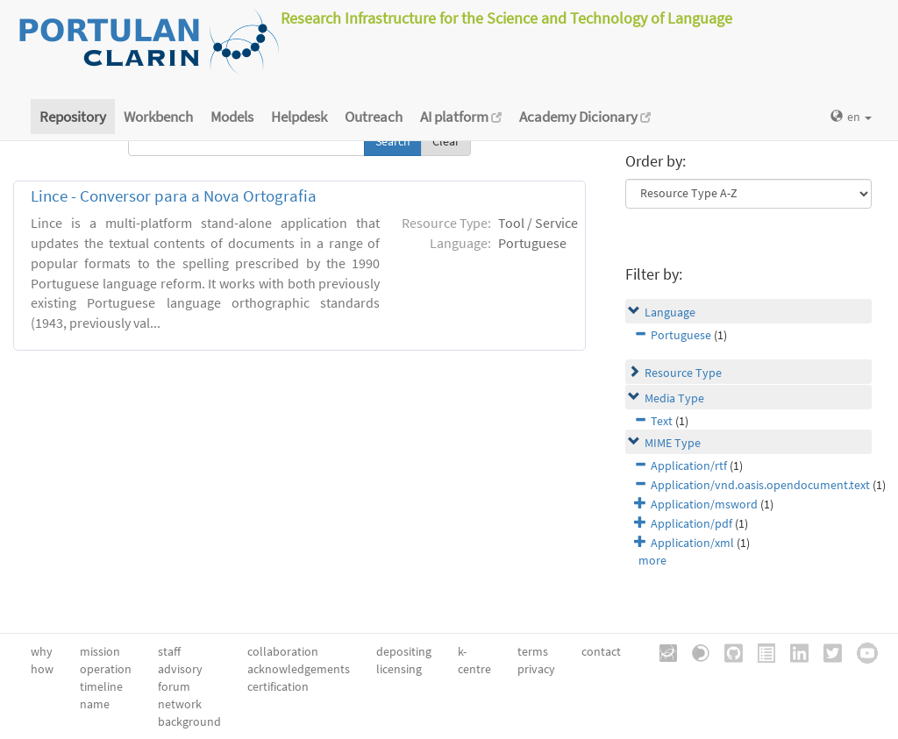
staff (169, 651)
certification (278, 686)
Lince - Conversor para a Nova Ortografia (174, 196)
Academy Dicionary (585, 116)
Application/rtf (689, 465)
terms (532, 651)
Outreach (374, 116)
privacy (536, 669)
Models (231, 116)
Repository (72, 116)
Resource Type (683, 372)
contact (601, 651)
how (42, 669)
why (42, 651)
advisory (180, 669)
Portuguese (681, 335)
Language (670, 312)
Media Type (674, 398)
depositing (403, 651)
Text (662, 421)
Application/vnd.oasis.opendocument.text (760, 485)
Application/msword (704, 504)
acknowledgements (298, 669)
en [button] (851, 116)
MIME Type (673, 443)
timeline (101, 686)
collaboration (282, 651)
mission (100, 651)
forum (174, 686)
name (95, 704)
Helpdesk (299, 116)
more (652, 560)
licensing (399, 669)
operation (106, 669)
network (180, 704)
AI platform (461, 116)
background (189, 721)
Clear (446, 141)
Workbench (158, 116)
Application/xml (692, 543)
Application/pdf (691, 523)
